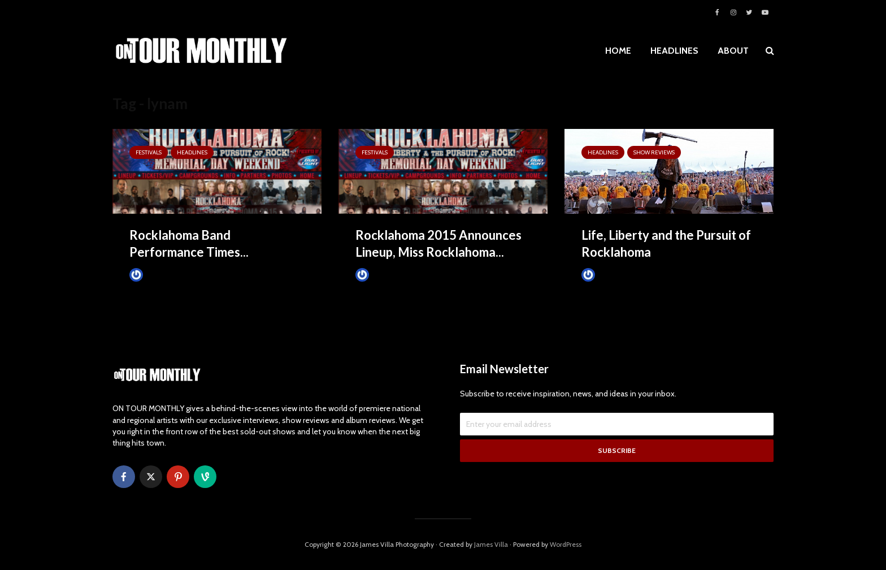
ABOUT (733, 50)
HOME (618, 50)
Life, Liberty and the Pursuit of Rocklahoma (666, 243)
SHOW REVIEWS (654, 152)
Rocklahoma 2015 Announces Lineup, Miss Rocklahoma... (438, 243)
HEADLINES (674, 50)
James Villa (155, 274)
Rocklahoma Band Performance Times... (189, 243)
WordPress (565, 544)
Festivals (149, 152)
